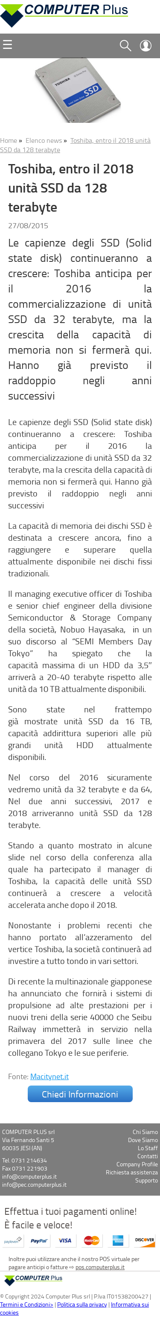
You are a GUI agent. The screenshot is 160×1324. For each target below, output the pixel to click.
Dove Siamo (143, 1140)
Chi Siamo (145, 1132)
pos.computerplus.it (100, 1267)
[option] (80, 90)
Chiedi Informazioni (80, 1093)
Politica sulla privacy (82, 1304)
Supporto (146, 1180)
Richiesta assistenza (132, 1172)
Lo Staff (148, 1148)
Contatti (147, 1156)
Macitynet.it (49, 1076)
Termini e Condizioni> (26, 1304)
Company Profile (137, 1164)
